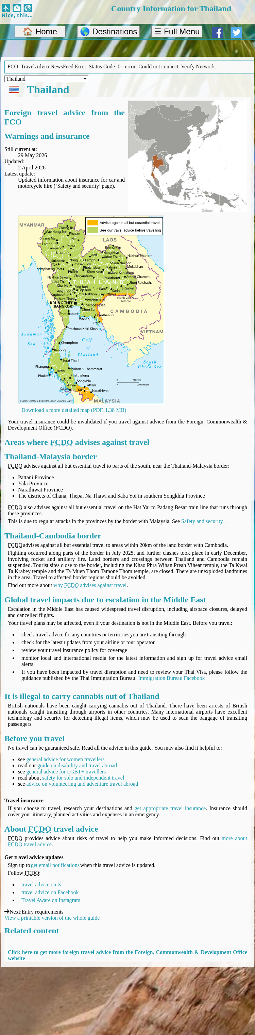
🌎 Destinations (108, 31)
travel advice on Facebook (50, 892)
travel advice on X (41, 884)
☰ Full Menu (177, 31)
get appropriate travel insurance (170, 808)
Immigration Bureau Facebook (171, 678)
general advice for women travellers (65, 759)
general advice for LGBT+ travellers (66, 771)
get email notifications (55, 865)
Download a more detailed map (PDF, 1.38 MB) (73, 410)
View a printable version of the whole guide (52, 918)
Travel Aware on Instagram (50, 900)
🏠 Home (40, 31)
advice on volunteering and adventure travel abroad (82, 784)
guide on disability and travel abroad (77, 765)
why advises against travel (89, 585)
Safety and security (202, 521)
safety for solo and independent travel (83, 778)
